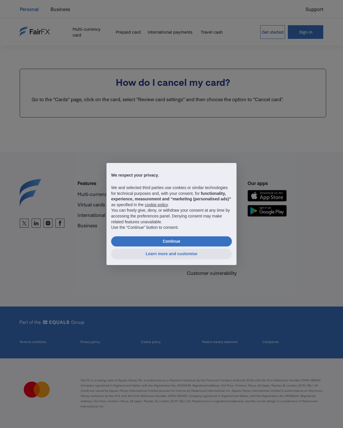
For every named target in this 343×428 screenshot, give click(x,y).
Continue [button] (171, 241)
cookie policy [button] (156, 204)
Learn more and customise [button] (171, 253)
